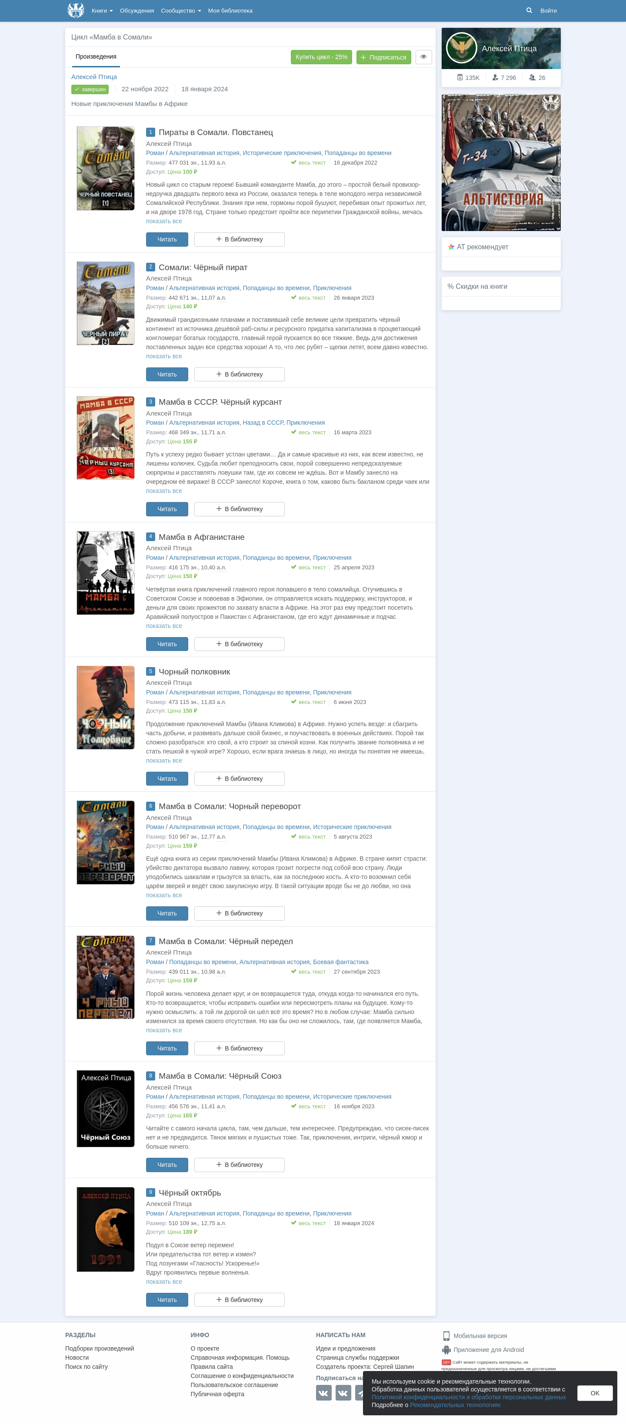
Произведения (96, 56)
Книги (102, 10)
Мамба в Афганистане (201, 537)
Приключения (332, 287)
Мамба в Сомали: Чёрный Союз (220, 1075)
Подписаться (383, 57)
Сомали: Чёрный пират (203, 267)
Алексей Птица (94, 76)
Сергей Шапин (393, 1366)
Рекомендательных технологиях (455, 1404)
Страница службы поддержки (357, 1357)
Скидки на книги (481, 286)
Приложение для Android (483, 1350)
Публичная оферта (218, 1394)
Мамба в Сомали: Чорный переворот (230, 806)
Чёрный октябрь (190, 1192)
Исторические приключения (282, 152)
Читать (167, 239)
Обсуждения (137, 10)
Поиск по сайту (86, 1366)
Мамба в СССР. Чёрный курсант (220, 401)
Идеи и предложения (346, 1348)
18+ (446, 1362)
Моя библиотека (230, 10)
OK (595, 1393)
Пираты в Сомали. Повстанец (216, 132)
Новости (77, 1357)
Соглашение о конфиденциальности (242, 1375)
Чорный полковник (194, 671)
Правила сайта (212, 1366)
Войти (548, 10)
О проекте (205, 1348)
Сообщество (181, 10)
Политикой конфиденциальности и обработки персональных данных (469, 1397)
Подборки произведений (99, 1348)
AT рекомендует (483, 247)
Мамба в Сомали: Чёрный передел (226, 941)
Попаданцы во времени (358, 152)
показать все (164, 221)
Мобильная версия (474, 1336)
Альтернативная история (204, 152)
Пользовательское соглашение (235, 1384)
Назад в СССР (263, 422)
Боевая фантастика (341, 961)
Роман (155, 152)
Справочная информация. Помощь (240, 1357)
